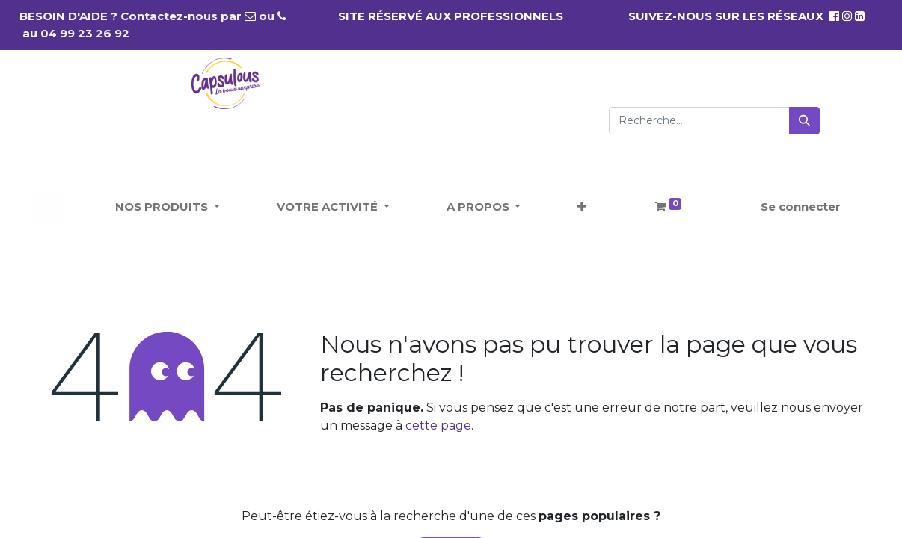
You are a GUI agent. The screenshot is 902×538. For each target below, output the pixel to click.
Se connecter (801, 207)
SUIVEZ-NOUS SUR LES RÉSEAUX (733, 16)
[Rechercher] (804, 120)
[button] (581, 207)
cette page (438, 425)
